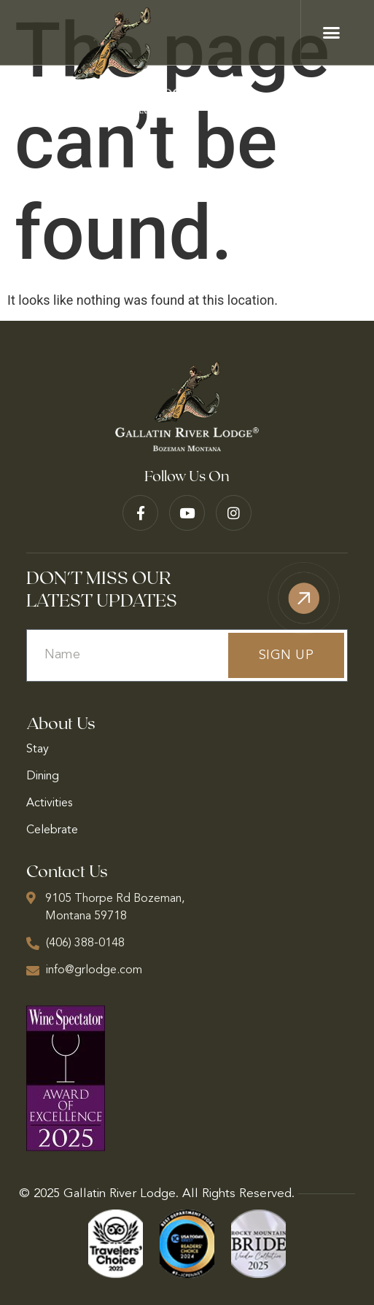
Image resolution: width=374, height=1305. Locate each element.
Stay (37, 749)
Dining (42, 776)
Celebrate (52, 830)
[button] (332, 33)
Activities (49, 803)
